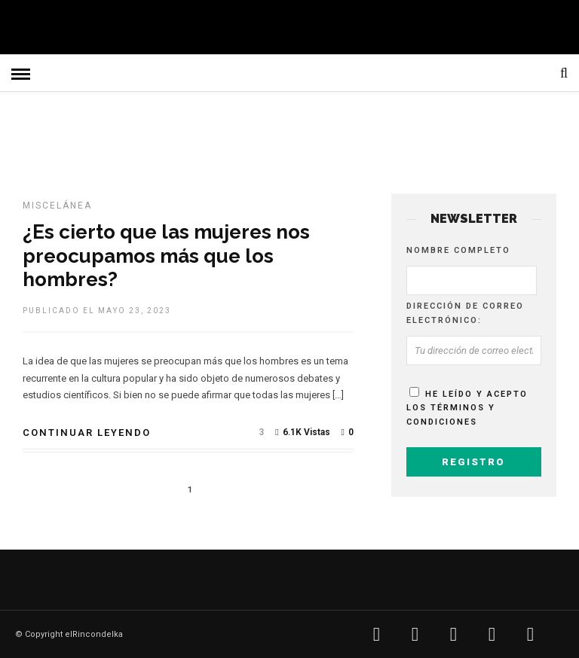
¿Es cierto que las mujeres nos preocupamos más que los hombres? (166, 255)
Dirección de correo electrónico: (465, 313)
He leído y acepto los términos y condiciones (467, 408)
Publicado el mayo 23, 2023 (97, 310)
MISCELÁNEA (57, 205)
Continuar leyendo (87, 432)
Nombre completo (458, 250)
